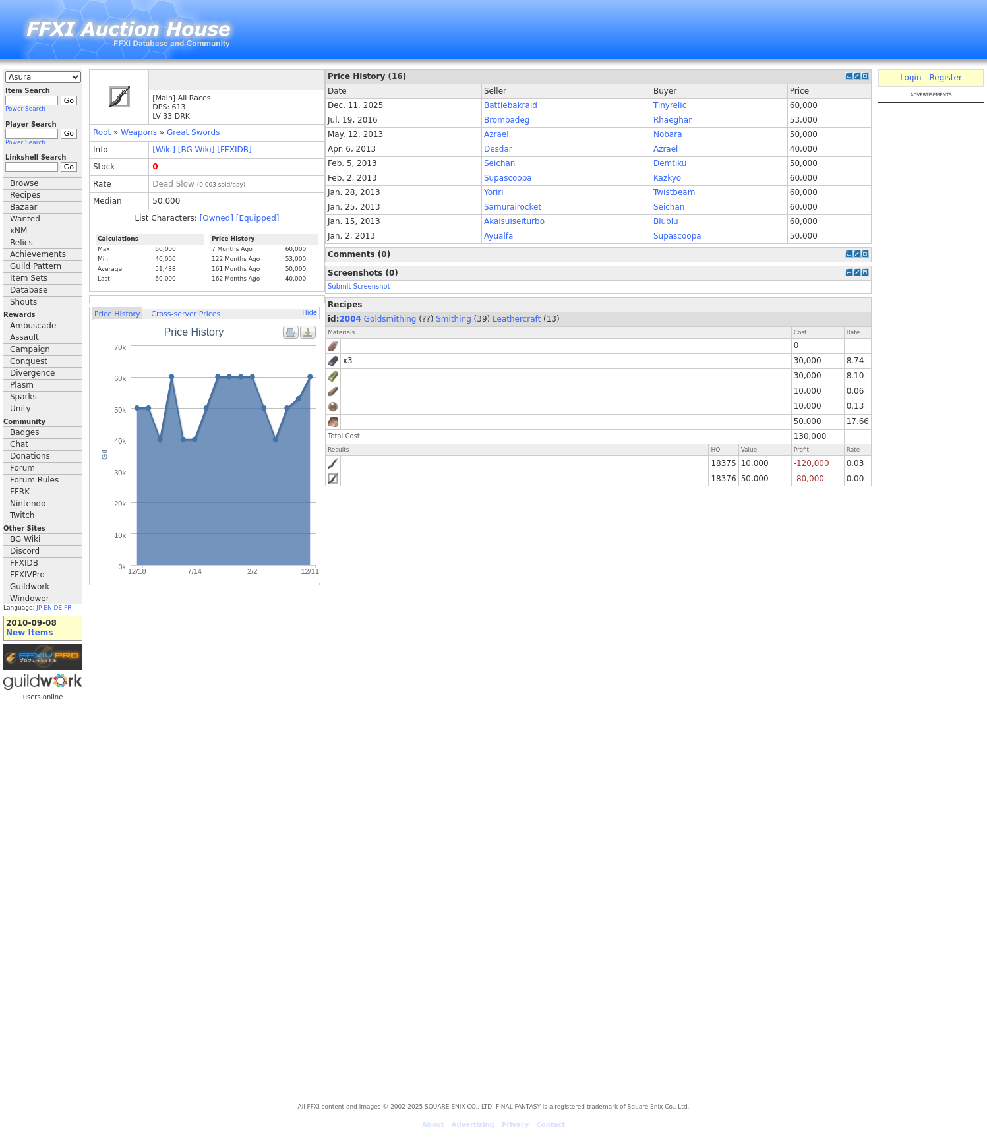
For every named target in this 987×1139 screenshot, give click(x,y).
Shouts (23, 302)
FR (67, 607)
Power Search (25, 108)
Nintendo (28, 503)
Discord (25, 551)
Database (28, 290)
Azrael (496, 134)
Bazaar (24, 207)
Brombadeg (507, 120)
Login (910, 77)
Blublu (665, 221)
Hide (309, 312)
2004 (350, 319)
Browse (24, 183)
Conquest (28, 361)
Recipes (25, 195)
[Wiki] (163, 149)
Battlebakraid (510, 105)
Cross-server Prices (185, 314)
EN (47, 607)
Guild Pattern (35, 266)
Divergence (32, 373)
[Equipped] (258, 218)
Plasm (22, 385)
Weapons (139, 132)
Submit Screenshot (359, 286)
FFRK (20, 491)
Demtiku (670, 163)
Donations (30, 456)
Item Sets (28, 278)
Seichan (500, 163)
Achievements (38, 254)
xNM (18, 230)
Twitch (22, 515)
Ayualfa (498, 236)
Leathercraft (517, 319)
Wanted (25, 218)
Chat (19, 444)
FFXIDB (24, 563)
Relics (21, 242)
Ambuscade (33, 325)
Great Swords (193, 132)
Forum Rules (34, 479)
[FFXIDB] (234, 149)
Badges (24, 432)
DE (58, 607)
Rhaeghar (672, 120)
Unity (20, 408)
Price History (117, 314)
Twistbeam (674, 192)
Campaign (30, 349)
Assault (24, 337)
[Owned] (216, 218)
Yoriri (494, 192)
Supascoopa (508, 178)
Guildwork (29, 586)
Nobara (667, 134)
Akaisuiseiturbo (514, 221)
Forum (22, 468)
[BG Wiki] (196, 149)
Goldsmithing (390, 319)
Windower (29, 598)
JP (39, 607)
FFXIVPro (27, 574)
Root (102, 132)
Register (945, 77)
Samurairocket (512, 207)
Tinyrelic (669, 105)
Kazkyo (667, 178)
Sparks (23, 396)
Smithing (453, 319)
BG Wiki (25, 539)
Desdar (498, 149)
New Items (29, 632)
